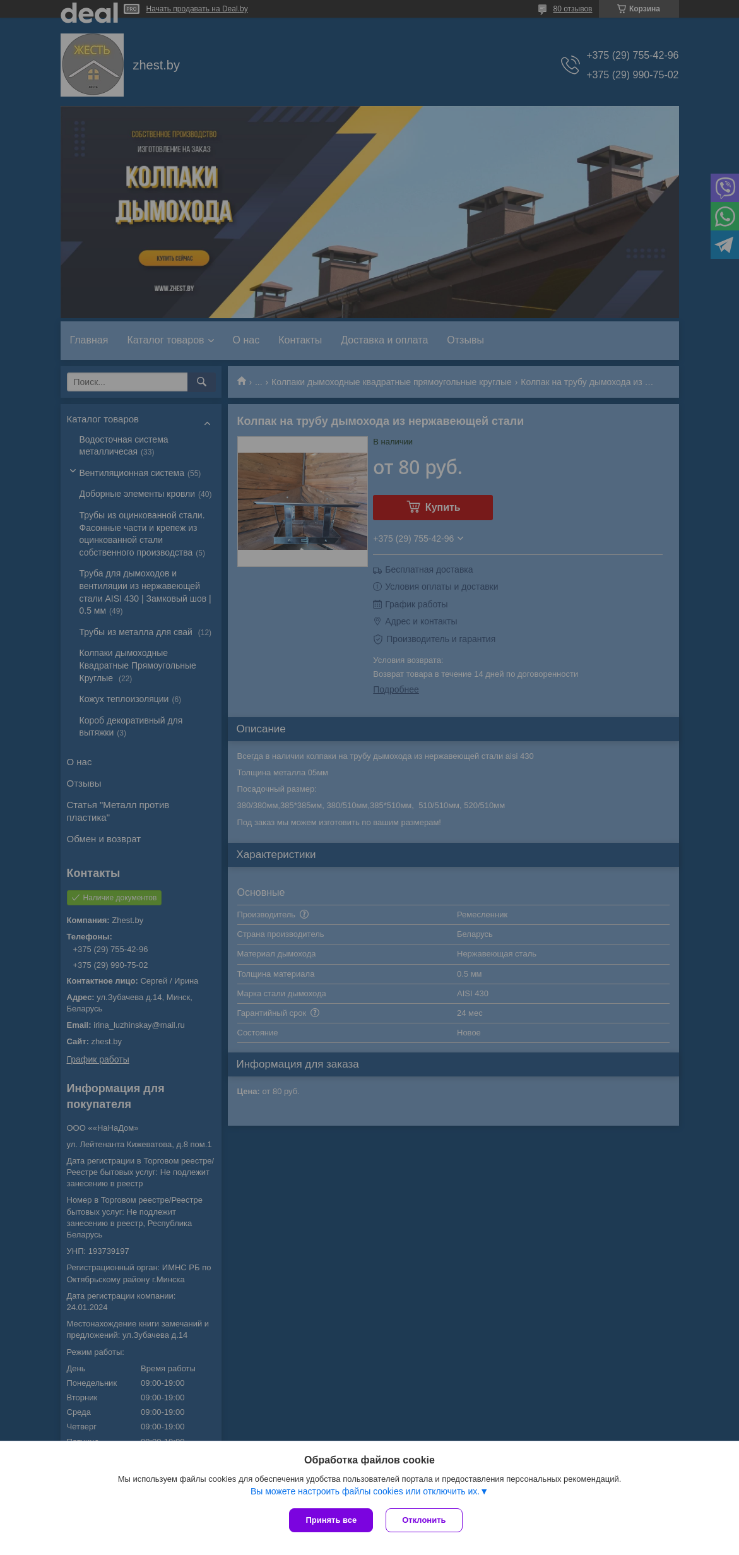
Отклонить (424, 1520)
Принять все (331, 1520)
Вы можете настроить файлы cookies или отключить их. (365, 1491)
